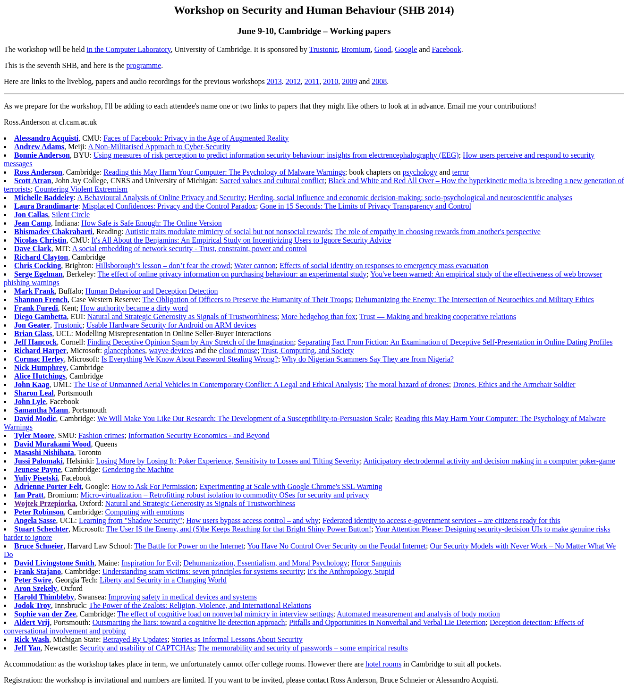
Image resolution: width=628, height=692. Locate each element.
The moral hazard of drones (407, 384)
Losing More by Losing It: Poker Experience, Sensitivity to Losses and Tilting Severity (228, 461)
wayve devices (171, 350)
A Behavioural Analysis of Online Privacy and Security (160, 198)
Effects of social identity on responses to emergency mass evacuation (384, 266)
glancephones (124, 350)
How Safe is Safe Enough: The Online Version (151, 223)
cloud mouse (238, 350)
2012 (293, 81)
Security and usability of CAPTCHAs (137, 648)
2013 (274, 81)
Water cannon (255, 266)
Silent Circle (71, 215)
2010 (330, 81)
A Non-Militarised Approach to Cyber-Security (159, 147)
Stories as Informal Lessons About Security (237, 639)
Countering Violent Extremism (80, 189)
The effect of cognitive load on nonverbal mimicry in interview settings (225, 614)
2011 (312, 81)
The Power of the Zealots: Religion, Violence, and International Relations (200, 605)
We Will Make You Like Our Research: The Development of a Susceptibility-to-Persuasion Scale (244, 418)
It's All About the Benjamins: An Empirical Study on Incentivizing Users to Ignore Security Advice (241, 240)
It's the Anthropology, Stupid (350, 571)
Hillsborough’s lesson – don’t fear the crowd (162, 266)
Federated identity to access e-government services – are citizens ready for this (441, 520)
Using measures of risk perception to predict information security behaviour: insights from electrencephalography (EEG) (276, 155)
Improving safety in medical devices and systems (182, 597)
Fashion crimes (101, 435)
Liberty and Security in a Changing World (163, 580)
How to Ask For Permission (153, 486)
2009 (349, 81)
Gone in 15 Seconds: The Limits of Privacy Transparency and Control (365, 206)
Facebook (446, 49)
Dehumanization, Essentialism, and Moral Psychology (265, 563)
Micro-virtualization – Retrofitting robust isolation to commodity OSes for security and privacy (224, 495)
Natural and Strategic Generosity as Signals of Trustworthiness (182, 316)
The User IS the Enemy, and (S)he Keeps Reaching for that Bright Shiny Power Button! (238, 529)
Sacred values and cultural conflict (272, 181)
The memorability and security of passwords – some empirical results (303, 648)
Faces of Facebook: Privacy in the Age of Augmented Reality (196, 138)
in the (96, 49)
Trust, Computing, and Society (307, 350)
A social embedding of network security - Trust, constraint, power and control (189, 249)
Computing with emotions (144, 512)
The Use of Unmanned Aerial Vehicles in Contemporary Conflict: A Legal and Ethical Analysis (218, 384)
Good (382, 49)
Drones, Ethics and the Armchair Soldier (514, 384)
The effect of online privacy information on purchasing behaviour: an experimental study (232, 274)
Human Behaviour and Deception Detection (151, 291)
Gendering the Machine (138, 469)
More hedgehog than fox (318, 316)
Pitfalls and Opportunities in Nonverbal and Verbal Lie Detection (387, 622)
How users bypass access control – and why (252, 520)
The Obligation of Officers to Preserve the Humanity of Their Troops (247, 299)
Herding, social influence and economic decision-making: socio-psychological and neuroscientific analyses (410, 198)
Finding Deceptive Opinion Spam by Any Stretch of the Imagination (190, 342)
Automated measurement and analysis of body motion (418, 614)
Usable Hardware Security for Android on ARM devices (171, 325)
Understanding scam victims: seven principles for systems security (203, 571)
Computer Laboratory (138, 49)
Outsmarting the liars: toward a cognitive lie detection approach (189, 622)
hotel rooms (383, 664)
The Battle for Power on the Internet (189, 546)
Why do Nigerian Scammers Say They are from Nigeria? (368, 359)
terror (460, 172)
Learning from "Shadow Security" (130, 520)
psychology (420, 172)
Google (406, 49)
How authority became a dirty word (134, 308)
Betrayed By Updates (135, 639)
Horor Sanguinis (376, 563)
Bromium (355, 49)
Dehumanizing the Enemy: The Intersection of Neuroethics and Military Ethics (474, 299)
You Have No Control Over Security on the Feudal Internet (336, 546)
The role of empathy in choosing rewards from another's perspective (438, 232)
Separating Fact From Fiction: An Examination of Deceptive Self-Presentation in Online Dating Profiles (455, 342)
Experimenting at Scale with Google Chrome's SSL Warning (291, 486)
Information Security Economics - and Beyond (199, 435)
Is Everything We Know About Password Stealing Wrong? (190, 359)
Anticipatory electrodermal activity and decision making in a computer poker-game (489, 461)
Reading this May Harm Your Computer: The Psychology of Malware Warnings (224, 172)
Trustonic (323, 49)
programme (144, 65)
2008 (379, 81)
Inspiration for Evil (150, 563)
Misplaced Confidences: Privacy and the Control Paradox (169, 206)
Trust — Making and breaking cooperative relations (437, 316)
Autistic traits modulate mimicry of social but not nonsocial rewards (228, 232)
